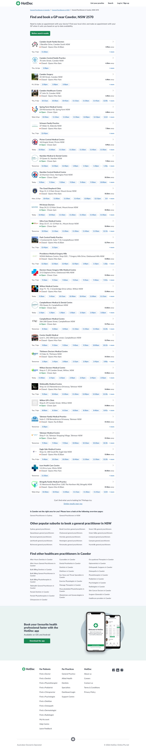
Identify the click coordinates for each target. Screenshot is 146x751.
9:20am (62, 182)
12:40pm (65, 166)
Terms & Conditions (92, 688)
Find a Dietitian (45, 701)
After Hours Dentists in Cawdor (41, 559)
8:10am (44, 329)
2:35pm (82, 378)
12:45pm (44, 133)
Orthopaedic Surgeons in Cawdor (100, 567)
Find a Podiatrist (46, 688)
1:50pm (72, 313)
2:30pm (86, 361)
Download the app (37, 641)
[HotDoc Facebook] (114, 670)
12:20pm (45, 166)
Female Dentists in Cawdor (39, 592)
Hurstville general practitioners (99, 544)
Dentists (65, 683)
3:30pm (45, 68)
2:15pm (75, 361)
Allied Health (67, 678)
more (111, 52)
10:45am (65, 101)
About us (87, 674)
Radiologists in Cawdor (97, 587)
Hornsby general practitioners (69, 537)
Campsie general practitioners (99, 541)
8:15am (65, 410)
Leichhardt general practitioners (41, 541)
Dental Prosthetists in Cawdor (70, 563)
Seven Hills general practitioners (100, 529)
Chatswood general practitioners (70, 533)
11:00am (52, 150)
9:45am (106, 280)
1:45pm (55, 361)
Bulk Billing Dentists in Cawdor (41, 569)
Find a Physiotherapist (48, 683)
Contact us (88, 683)
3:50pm (65, 84)
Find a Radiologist (46, 715)
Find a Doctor (45, 674)
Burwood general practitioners (41, 537)
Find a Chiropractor (47, 692)
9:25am (75, 280)
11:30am (86, 101)
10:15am (45, 101)
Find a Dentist (45, 678)
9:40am (82, 182)
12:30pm (55, 166)
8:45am (106, 410)
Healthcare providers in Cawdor (100, 598)
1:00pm (75, 166)
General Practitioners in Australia (40, 10)
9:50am (93, 182)
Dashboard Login (68, 692)
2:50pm (45, 84)
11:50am (76, 117)
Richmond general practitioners (41, 544)
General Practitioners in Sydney (41, 515)
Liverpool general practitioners (99, 537)
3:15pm (55, 247)
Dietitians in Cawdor (66, 571)
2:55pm (103, 378)
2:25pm (62, 378)
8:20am (55, 329)
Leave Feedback (45, 729)
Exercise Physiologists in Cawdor (70, 581)
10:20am (96, 443)
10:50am (45, 117)
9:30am (72, 182)
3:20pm (103, 313)
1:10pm (86, 166)
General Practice (68, 674)
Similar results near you (73, 504)
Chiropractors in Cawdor (38, 600)
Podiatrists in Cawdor (96, 579)
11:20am (45, 52)
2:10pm (82, 313)
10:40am (42, 215)
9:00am (41, 182)
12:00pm (106, 101)
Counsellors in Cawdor (67, 559)
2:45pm (96, 361)
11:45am (96, 101)
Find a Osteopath (46, 706)
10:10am (106, 345)
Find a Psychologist (47, 697)
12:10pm (97, 117)
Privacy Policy (89, 692)
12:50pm (75, 264)
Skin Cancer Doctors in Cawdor (100, 590)
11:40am (93, 150)
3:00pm (106, 361)
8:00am (44, 410)
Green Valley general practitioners (100, 533)
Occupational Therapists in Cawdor (101, 559)
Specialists (66, 688)
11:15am (76, 101)
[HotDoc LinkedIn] (118, 670)
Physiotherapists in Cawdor (98, 575)
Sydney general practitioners (40, 529)
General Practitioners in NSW (61, 10)
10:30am (55, 101)
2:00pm (65, 361)
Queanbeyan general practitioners (42, 533)
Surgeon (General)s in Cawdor (99, 594)
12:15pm (97, 198)
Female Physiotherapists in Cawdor (42, 596)
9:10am (52, 182)
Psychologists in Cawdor (97, 583)
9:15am (55, 280)
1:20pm (96, 166)
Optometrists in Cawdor (97, 563)
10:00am (103, 182)
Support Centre (68, 697)
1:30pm (106, 166)
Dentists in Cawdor (66, 567)
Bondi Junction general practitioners (72, 529)
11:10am (56, 117)
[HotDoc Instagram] (122, 670)
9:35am (85, 280)
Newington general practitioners (70, 541)
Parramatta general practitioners (70, 544)
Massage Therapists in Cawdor (70, 585)
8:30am (85, 410)
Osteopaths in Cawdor (97, 571)
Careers (87, 678)
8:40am (65, 329)
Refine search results (40, 33)
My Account (44, 719)
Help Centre (44, 724)
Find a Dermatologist (47, 710)
